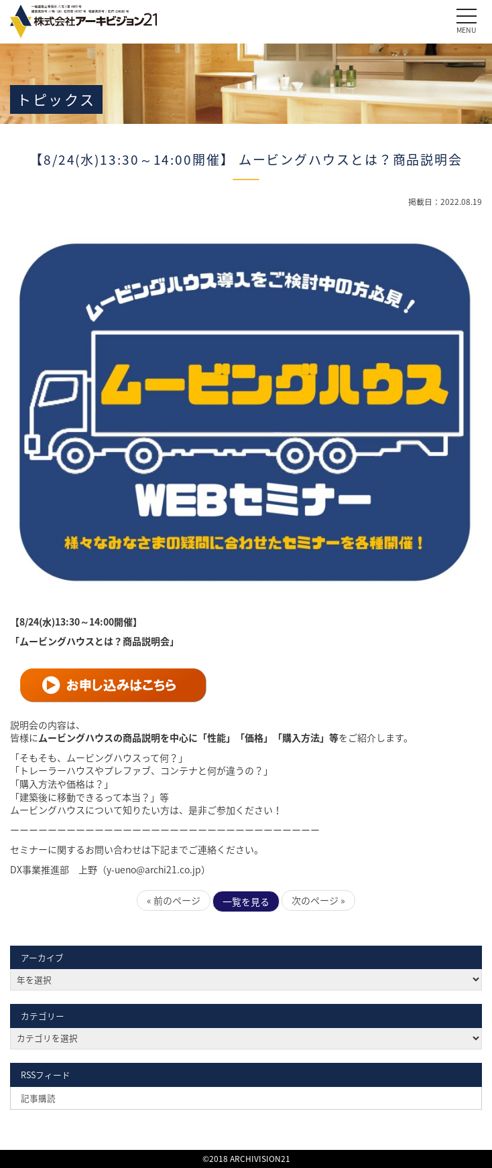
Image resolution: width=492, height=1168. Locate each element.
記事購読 (38, 1098)
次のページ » (318, 900)
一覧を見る (246, 901)
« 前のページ (173, 900)
